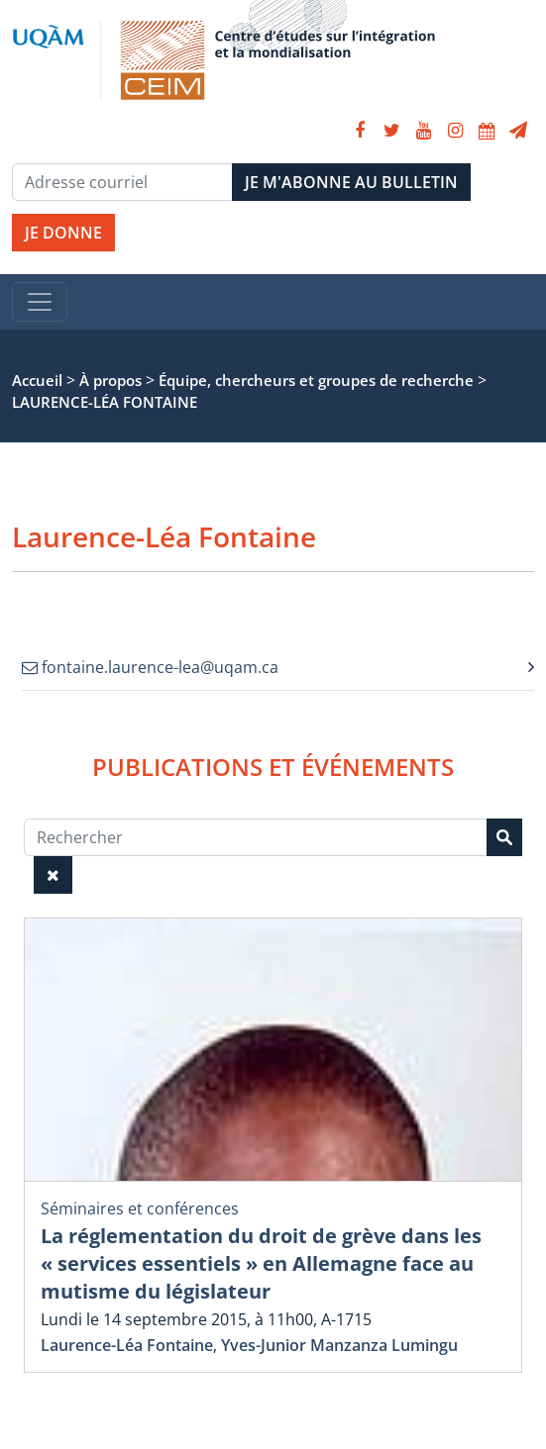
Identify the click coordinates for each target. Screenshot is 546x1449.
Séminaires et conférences (140, 1208)
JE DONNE (63, 232)
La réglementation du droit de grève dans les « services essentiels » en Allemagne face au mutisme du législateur (261, 1263)
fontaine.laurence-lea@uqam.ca (150, 667)
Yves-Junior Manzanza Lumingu (339, 1345)
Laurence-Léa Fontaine (127, 1345)
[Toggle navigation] (39, 302)
